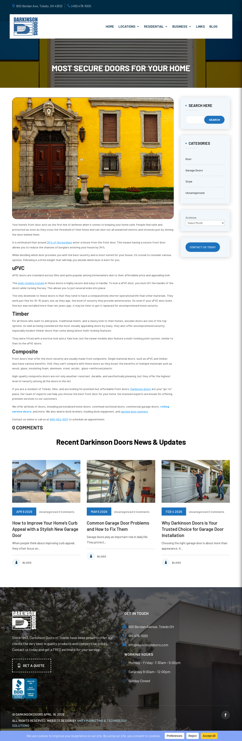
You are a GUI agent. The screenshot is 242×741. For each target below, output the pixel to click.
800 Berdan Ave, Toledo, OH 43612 (39, 6)
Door (188, 159)
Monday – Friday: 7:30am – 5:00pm (154, 662)
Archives (191, 217)
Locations (127, 26)
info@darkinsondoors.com (148, 645)
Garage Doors (194, 170)
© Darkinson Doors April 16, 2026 (38, 714)
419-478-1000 (138, 636)
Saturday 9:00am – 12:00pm (149, 672)
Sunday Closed (139, 681)
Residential (154, 26)
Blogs (27, 562)
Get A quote (34, 665)
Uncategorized (195, 192)
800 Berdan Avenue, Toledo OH (151, 627)
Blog (213, 26)
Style (189, 181)
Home (110, 26)
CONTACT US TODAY (203, 247)
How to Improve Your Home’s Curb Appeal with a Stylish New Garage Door (45, 529)
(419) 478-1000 (81, 6)
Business (179, 26)
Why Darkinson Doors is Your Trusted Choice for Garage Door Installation (193, 529)
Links (200, 26)
